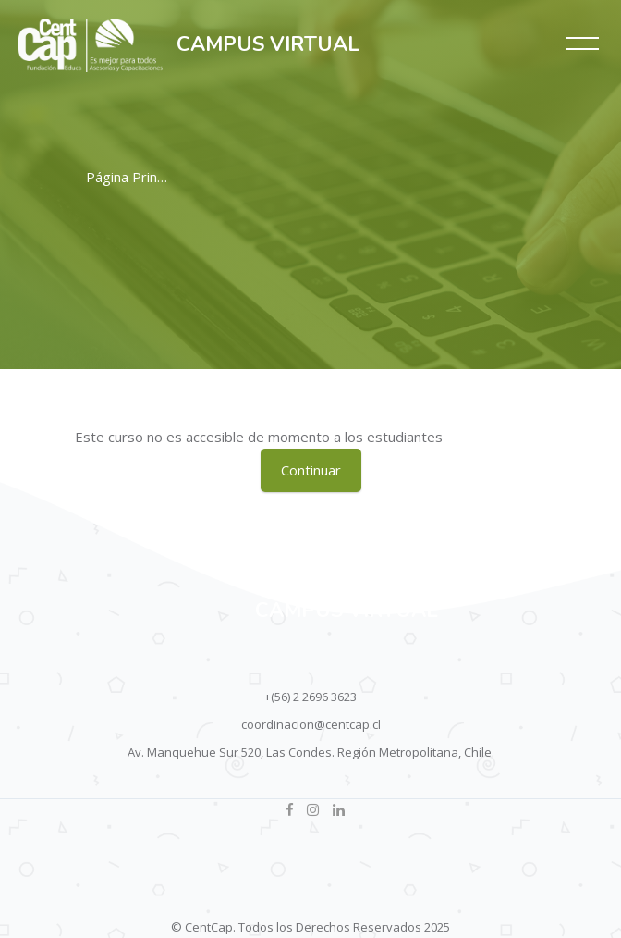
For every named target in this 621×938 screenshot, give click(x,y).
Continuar (311, 470)
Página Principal (135, 176)
